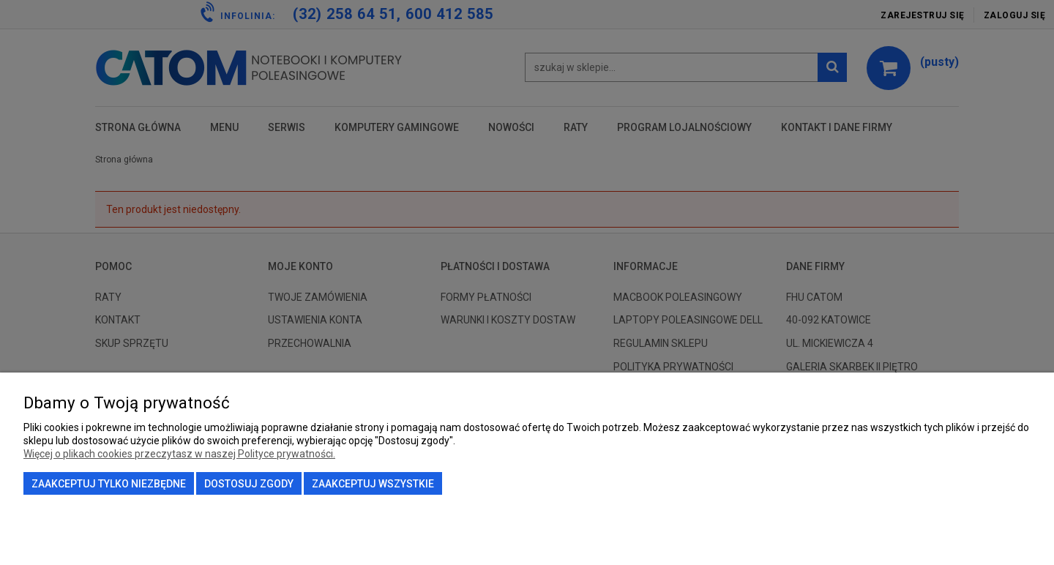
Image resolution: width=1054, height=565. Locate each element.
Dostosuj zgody (249, 484)
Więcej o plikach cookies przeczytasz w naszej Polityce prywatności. (179, 454)
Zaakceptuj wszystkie (373, 484)
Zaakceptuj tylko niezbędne (108, 484)
